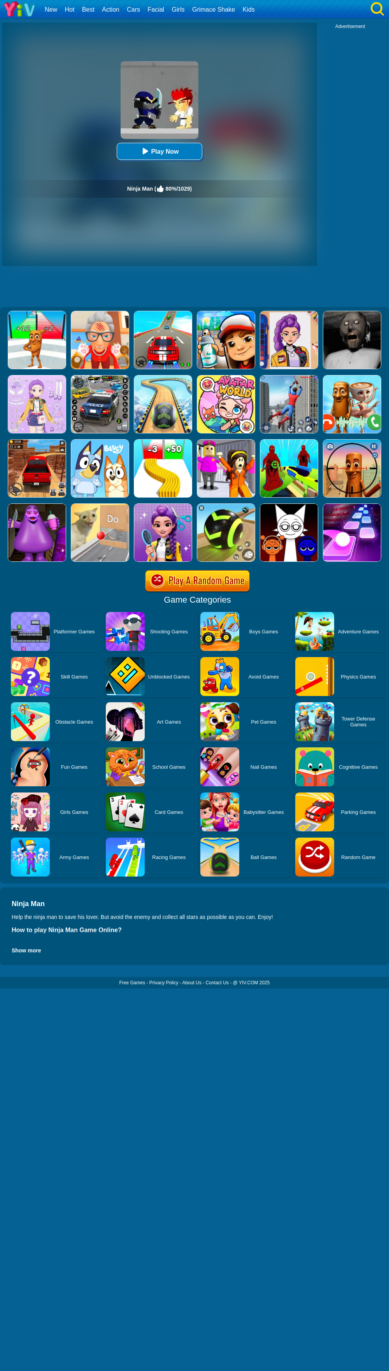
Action (110, 9)
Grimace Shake (213, 9)
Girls (178, 9)
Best (88, 9)
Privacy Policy (164, 982)
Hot (69, 9)
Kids (249, 9)
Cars (133, 9)
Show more (26, 950)
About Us (192, 982)
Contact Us (217, 982)
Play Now (159, 151)
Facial (155, 9)
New (51, 9)
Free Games (132, 982)
